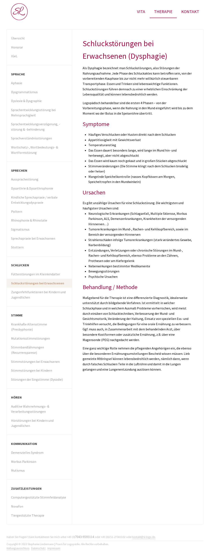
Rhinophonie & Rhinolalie (29, 220)
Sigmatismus (20, 229)
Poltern (16, 211)
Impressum (53, 548)
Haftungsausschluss (18, 548)
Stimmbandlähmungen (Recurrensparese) (27, 350)
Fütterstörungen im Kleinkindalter (35, 274)
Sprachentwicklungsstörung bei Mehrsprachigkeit (33, 112)
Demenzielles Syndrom (27, 452)
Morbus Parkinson (23, 462)
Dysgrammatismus (24, 92)
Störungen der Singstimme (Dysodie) (37, 379)
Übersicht (18, 38)
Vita (141, 11)
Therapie (163, 11)
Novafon (17, 506)
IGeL (14, 56)
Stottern (17, 247)
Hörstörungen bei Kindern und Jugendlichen (32, 423)
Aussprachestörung (24, 179)
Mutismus (18, 470)
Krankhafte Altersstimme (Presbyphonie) (29, 327)
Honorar (17, 47)
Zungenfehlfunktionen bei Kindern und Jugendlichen (38, 294)
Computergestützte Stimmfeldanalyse (38, 497)
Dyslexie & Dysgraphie (26, 101)
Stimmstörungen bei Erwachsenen (35, 362)
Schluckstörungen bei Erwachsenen (37, 283)
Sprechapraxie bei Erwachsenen (33, 238)
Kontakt (190, 11)
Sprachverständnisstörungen (31, 138)
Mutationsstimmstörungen (30, 338)
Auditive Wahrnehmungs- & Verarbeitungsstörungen (30, 409)
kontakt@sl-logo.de (143, 537)
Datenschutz (38, 548)
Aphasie (16, 83)
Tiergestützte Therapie (27, 515)
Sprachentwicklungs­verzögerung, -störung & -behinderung (35, 126)
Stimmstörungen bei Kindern (31, 370)
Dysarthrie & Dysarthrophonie (32, 188)
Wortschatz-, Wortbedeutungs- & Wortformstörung (34, 150)
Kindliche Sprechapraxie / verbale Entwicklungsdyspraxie (34, 200)
